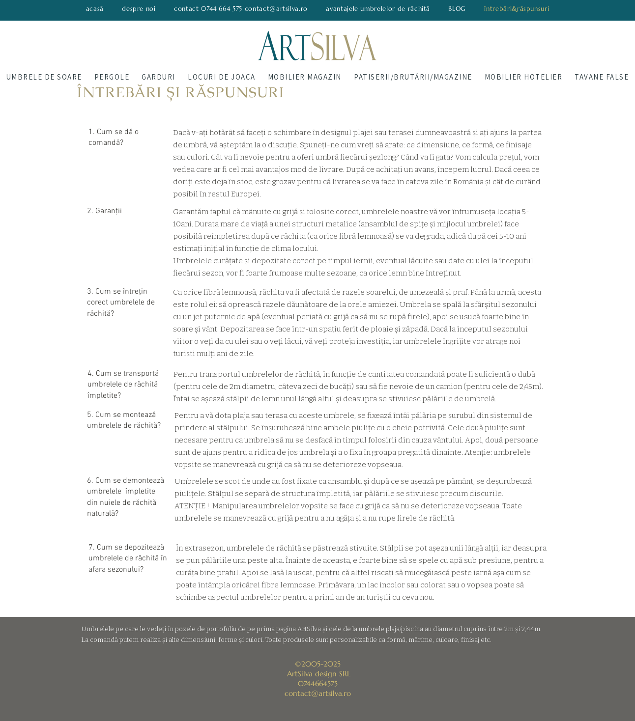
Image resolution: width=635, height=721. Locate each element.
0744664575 (318, 683)
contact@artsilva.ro (318, 693)
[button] (44, 77)
